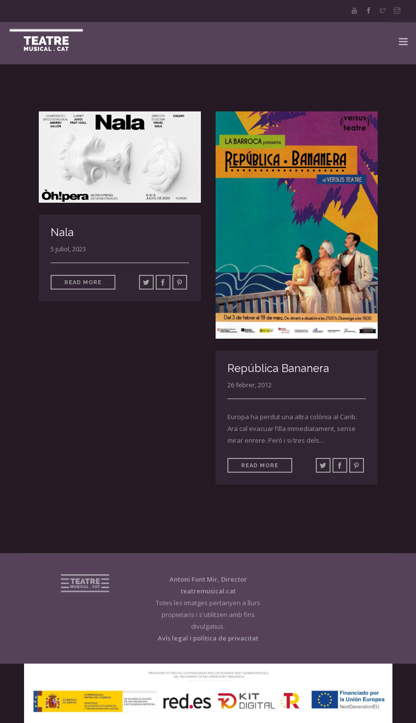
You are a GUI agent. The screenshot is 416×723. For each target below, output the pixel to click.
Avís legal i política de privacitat (208, 638)
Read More (83, 282)
